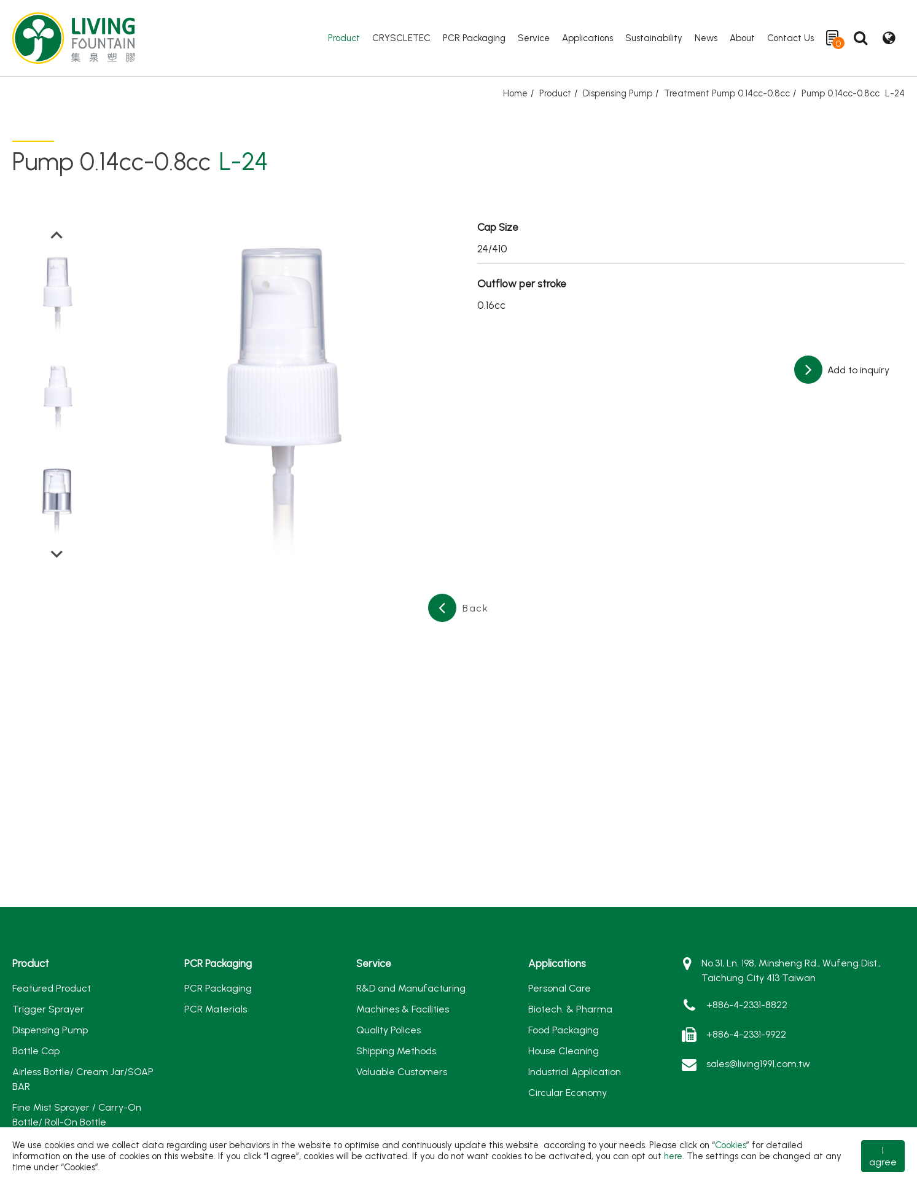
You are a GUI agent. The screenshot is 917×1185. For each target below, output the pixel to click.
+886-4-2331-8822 (746, 1005)
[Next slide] (57, 553)
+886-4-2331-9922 (746, 1034)
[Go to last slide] (57, 235)
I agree (883, 1156)
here (673, 1156)
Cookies (730, 1145)
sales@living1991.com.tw (758, 1064)
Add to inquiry (857, 370)
